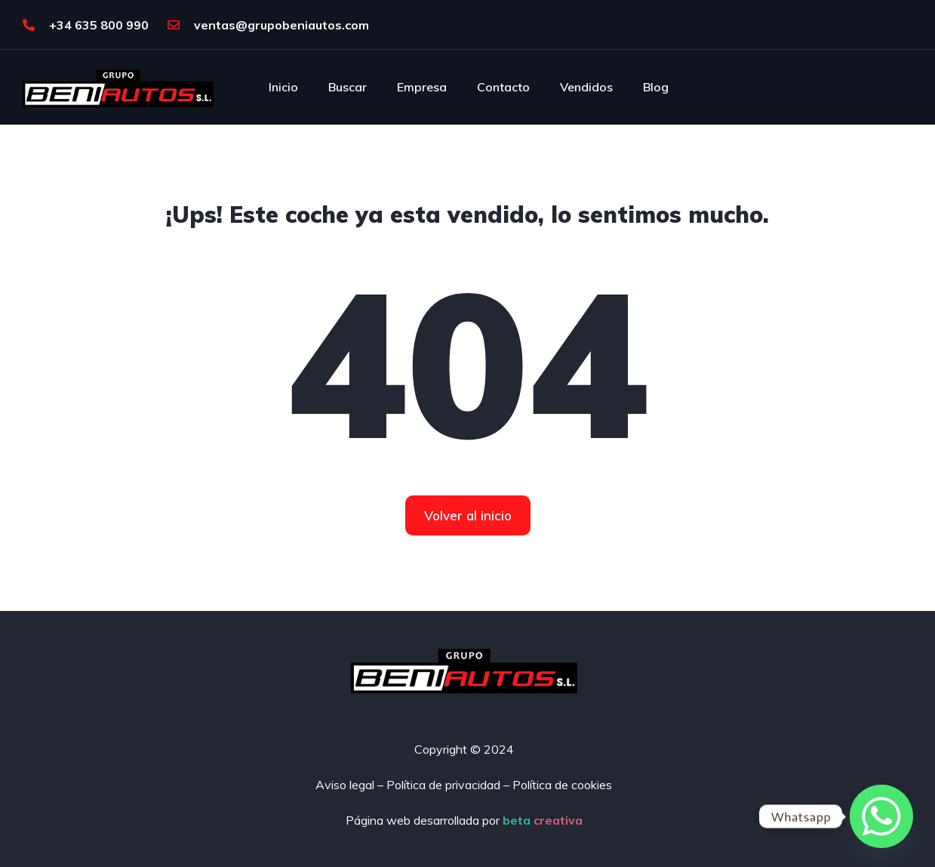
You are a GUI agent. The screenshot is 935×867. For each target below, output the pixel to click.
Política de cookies (562, 784)
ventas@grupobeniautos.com (268, 24)
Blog (656, 86)
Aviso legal (344, 784)
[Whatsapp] (881, 816)
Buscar (347, 86)
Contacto (503, 86)
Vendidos (586, 86)
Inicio (283, 86)
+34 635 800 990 (86, 24)
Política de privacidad (443, 784)
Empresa (422, 86)
